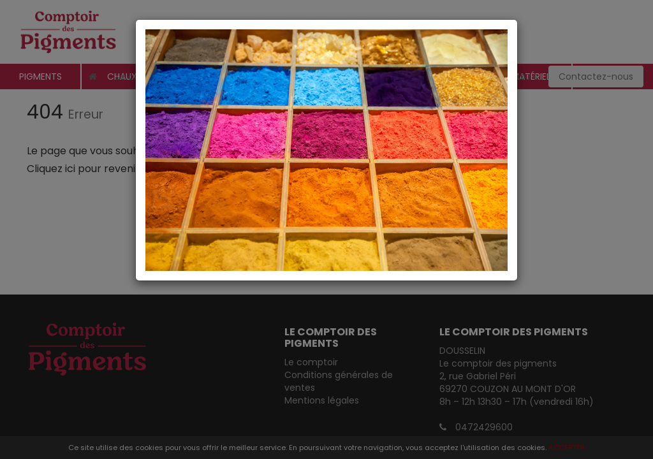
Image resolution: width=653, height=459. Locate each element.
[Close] (326, 32)
